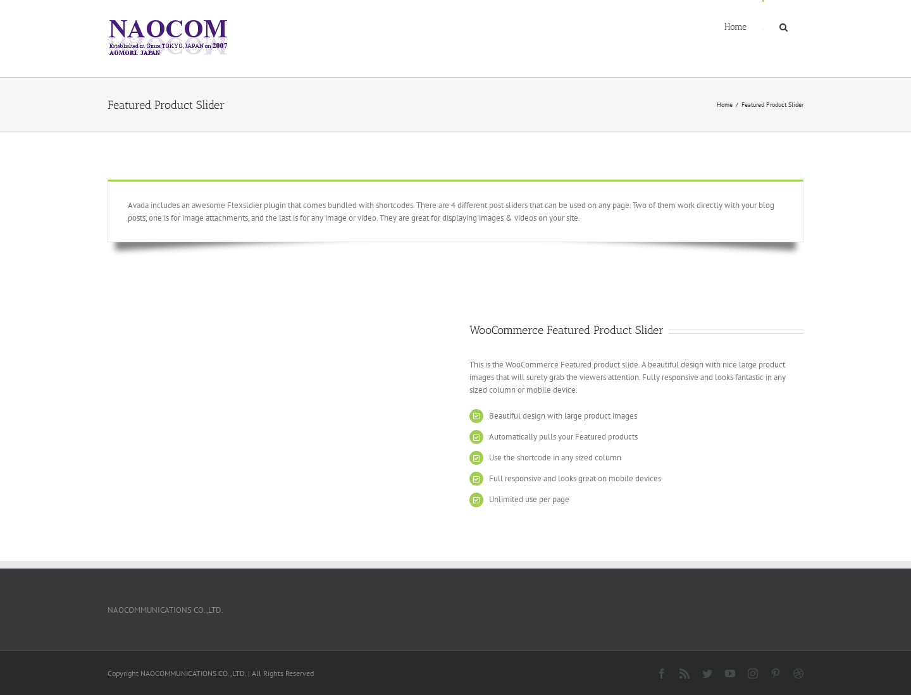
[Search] (783, 26)
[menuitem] (735, 26)
